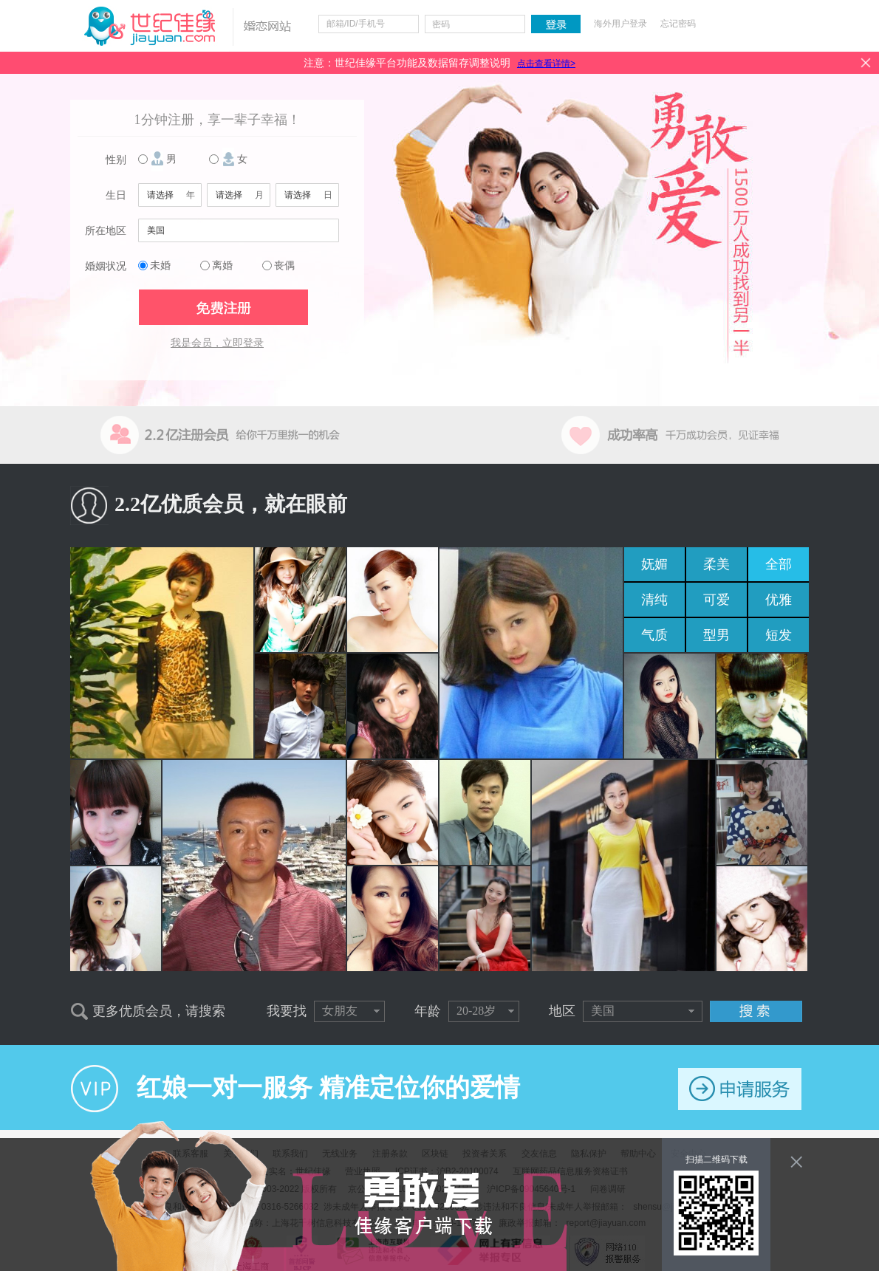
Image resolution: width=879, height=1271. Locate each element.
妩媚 (654, 564)
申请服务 (739, 1089)
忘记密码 (678, 23)
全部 (778, 564)
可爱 (716, 599)
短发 (778, 635)
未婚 (160, 265)
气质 (654, 635)
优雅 (778, 599)
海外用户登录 (620, 23)
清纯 (654, 599)
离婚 (222, 265)
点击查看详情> (546, 63)
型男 (716, 635)
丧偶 (284, 265)
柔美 (716, 564)
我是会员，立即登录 (217, 343)
